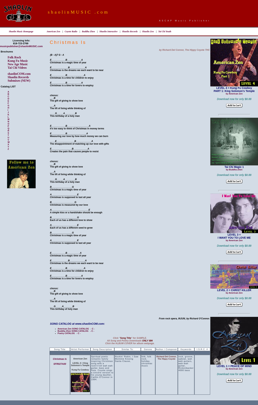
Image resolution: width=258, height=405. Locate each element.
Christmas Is (60, 359)
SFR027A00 (59, 364)
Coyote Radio (71, 31)
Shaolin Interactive (108, 31)
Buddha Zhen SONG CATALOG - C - (76, 331)
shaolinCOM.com (19, 73)
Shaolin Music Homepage (21, 31)
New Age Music (18, 64)
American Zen (53, 31)
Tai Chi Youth (164, 31)
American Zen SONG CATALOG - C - (76, 329)
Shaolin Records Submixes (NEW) (19, 79)
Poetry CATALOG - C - (69, 333)
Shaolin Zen (148, 31)
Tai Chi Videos (17, 67)
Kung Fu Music (18, 60)
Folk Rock (14, 57)
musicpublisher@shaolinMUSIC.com (21, 46)
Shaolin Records (130, 31)
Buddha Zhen (88, 31)
